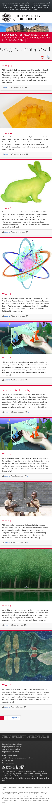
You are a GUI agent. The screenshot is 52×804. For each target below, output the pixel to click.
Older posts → (14, 717)
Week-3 (6, 606)
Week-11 (7, 66)
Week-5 (6, 454)
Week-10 (7, 132)
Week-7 (6, 358)
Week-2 (6, 685)
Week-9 (6, 207)
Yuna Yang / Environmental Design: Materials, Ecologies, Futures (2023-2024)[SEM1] (26, 37)
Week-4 (6, 521)
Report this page (8, 763)
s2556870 (7, 88)
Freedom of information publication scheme (17, 758)
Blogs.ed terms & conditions (12, 744)
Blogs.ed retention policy (11, 749)
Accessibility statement (10, 755)
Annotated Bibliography (16, 390)
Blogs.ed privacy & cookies (11, 746)
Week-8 (6, 294)
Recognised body (12, 778)
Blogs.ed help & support (10, 751)
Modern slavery (7, 760)
